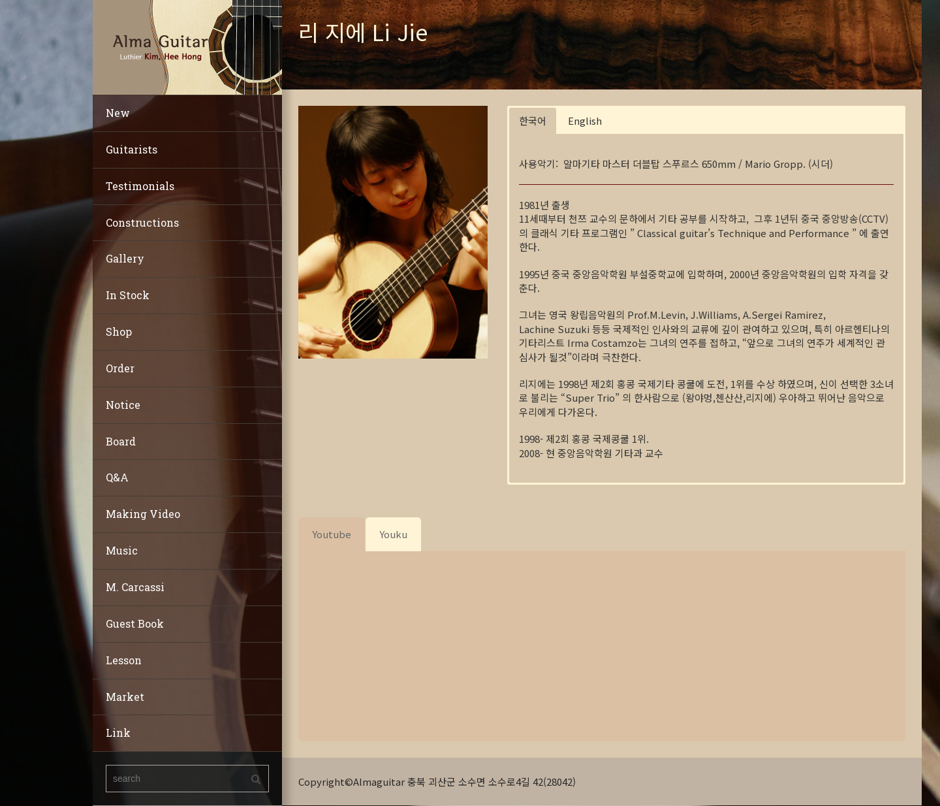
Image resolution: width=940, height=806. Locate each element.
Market (125, 696)
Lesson (124, 660)
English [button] (585, 120)
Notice (123, 404)
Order (120, 368)
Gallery (125, 258)
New (118, 113)
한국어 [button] (532, 120)
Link (118, 732)
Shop (119, 331)
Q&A (117, 477)
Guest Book (135, 623)
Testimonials (140, 186)
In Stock (127, 295)
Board (121, 441)
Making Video (143, 514)
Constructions (142, 222)
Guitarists (131, 149)
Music (122, 550)
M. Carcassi (135, 587)
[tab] (331, 534)
